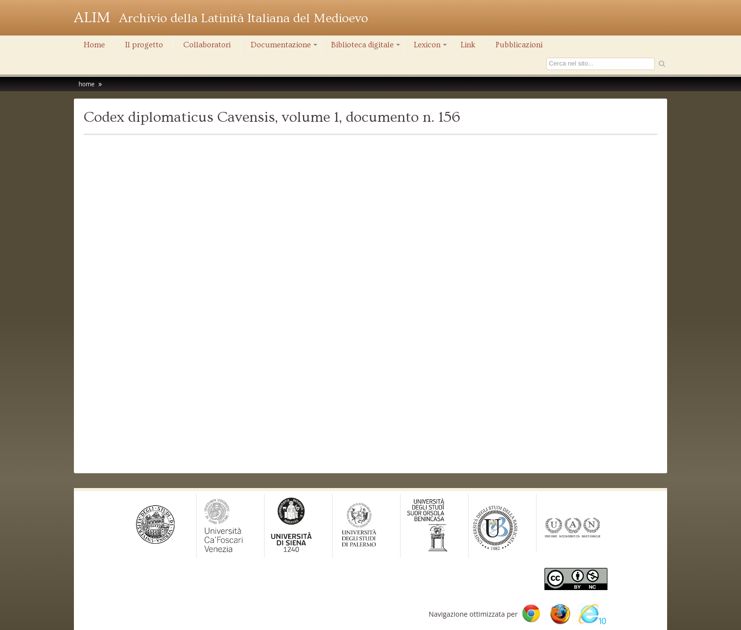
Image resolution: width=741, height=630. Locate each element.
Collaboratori (207, 44)
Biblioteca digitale (366, 47)
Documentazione (285, 47)
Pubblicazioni (519, 44)
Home (94, 44)
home (86, 84)
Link (468, 44)
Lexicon (431, 47)
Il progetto (144, 44)
